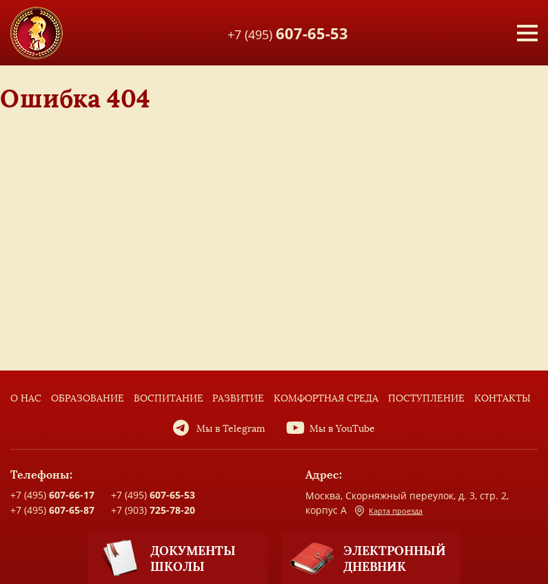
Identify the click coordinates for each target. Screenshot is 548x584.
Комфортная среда (326, 398)
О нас (25, 398)
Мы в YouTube (342, 429)
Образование (87, 398)
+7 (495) (287, 32)
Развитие (238, 398)
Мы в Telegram (230, 429)
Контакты (502, 398)
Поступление (426, 398)
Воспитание (168, 398)
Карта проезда (389, 511)
